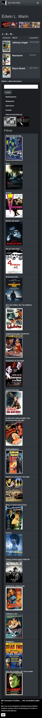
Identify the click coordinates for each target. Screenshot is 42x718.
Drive (8, 164)
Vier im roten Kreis (13, 249)
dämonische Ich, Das (13, 136)
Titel (14, 38)
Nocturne (17, 55)
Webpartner (10, 101)
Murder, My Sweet (12, 221)
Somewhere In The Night (15, 361)
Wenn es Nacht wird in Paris (16, 505)
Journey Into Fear (12, 390)
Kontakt (8, 110)
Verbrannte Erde (12, 277)
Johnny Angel (20, 42)
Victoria (8, 533)
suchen (7, 92)
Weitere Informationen (8, 712)
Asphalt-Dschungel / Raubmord (17, 334)
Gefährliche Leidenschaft (15, 586)
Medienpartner (11, 97)
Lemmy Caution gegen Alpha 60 (17, 559)
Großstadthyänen (12, 449)
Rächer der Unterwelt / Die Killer (18, 477)
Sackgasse (10, 641)
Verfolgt (9, 193)
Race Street (18, 68)
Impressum (10, 106)
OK (3, 716)
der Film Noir (14, 3)
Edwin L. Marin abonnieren (12, 81)
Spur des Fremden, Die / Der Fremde (19, 671)
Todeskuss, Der (11, 614)
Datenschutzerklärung (14, 114)
